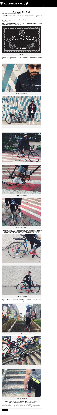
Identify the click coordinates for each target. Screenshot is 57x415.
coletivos (24, 404)
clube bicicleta (17, 404)
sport (32, 406)
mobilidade (12, 406)
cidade (9, 404)
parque (22, 406)
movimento (19, 406)
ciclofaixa (3, 404)
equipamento (4, 405)
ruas (26, 406)
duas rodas (34, 404)
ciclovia (6, 404)
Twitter (46, 6)
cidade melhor (12, 404)
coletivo (21, 404)
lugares (32, 405)
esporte (10, 405)
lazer (26, 405)
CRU (27, 404)
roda (24, 406)
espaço (7, 405)
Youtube (49, 6)
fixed (14, 405)
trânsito (37, 406)
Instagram (44, 6)
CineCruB (21, 300)
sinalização (29, 406)
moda (16, 406)
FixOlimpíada (21, 405)
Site (51, 6)
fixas (12, 405)
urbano (39, 406)
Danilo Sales (30, 404)
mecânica (9, 406)
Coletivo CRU (37, 232)
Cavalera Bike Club (21, 12)
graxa (24, 405)
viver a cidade (4, 406)
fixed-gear (17, 405)
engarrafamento (38, 404)
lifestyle (29, 405)
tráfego (34, 406)
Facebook (47, 6)
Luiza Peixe (5, 406)
